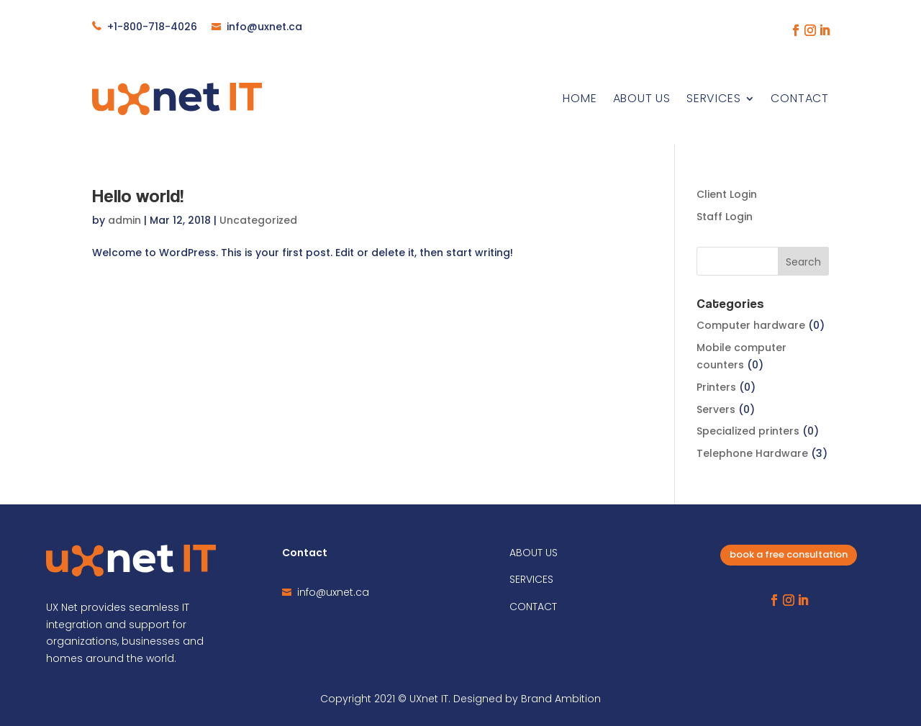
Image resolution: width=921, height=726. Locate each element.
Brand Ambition (561, 698)
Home (579, 98)
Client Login (727, 194)
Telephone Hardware (752, 453)
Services (713, 98)
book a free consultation (789, 554)
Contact (800, 98)
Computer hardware (751, 325)
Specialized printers (748, 431)
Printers (716, 387)
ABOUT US (533, 552)
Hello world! (138, 195)
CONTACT (533, 606)
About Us (642, 98)
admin (124, 220)
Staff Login (725, 216)
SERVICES (531, 579)
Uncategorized (258, 220)
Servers (716, 409)
